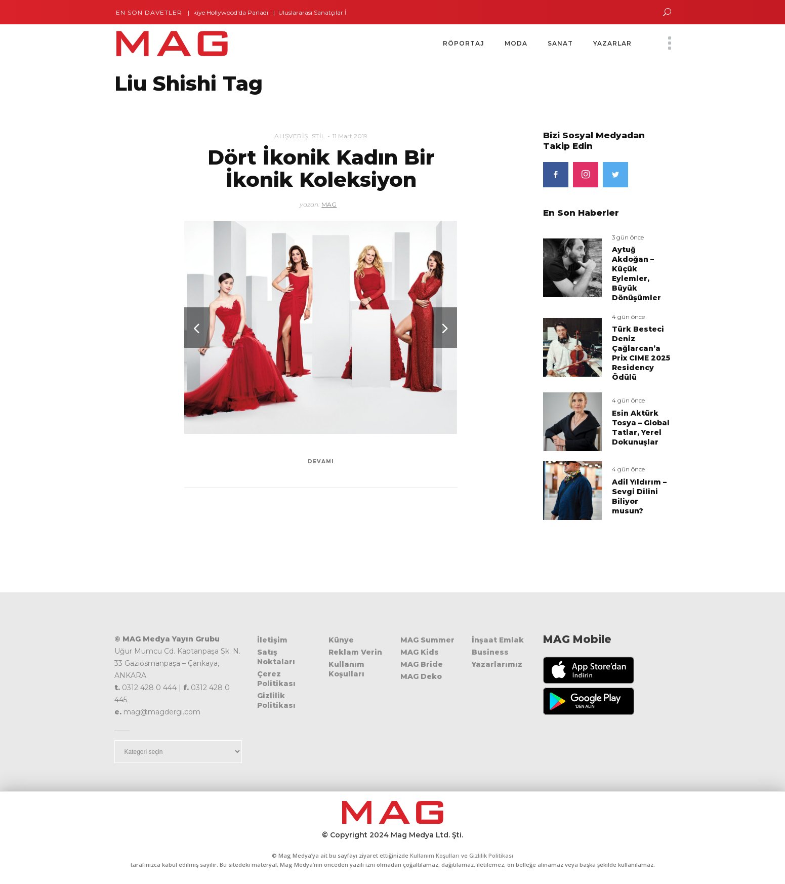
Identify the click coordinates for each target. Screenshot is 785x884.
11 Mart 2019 (350, 136)
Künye (341, 640)
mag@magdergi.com (161, 711)
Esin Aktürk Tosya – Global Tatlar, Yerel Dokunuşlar (641, 428)
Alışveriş (291, 136)
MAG (329, 204)
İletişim (272, 640)
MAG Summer (427, 640)
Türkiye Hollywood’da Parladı (230, 12)
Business (490, 652)
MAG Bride (421, 664)
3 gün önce (628, 237)
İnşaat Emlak (498, 640)
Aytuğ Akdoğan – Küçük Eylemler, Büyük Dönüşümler (636, 273)
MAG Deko (421, 676)
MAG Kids (419, 652)
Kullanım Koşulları (346, 669)
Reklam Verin (355, 652)
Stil (318, 136)
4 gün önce (628, 316)
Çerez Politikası (276, 678)
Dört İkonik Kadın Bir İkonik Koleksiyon (321, 168)
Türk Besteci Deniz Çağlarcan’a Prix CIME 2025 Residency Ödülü (641, 353)
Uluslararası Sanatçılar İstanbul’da (332, 12)
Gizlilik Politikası (276, 700)
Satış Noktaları (276, 657)
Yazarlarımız (497, 664)
